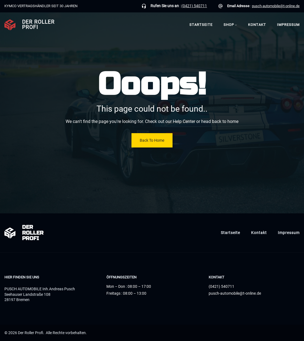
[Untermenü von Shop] (236, 25)
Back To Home (152, 140)
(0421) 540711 (194, 6)
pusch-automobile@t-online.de (276, 6)
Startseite (200, 25)
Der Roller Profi (38, 24)
